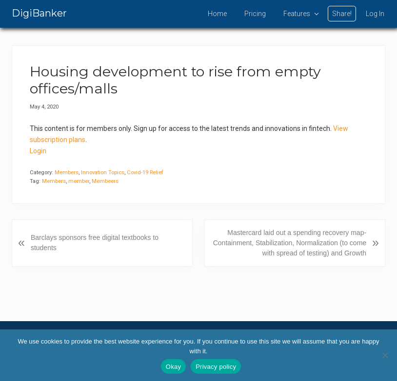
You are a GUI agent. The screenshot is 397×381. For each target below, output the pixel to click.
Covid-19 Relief (145, 172)
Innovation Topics (102, 172)
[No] (385, 355)
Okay (173, 366)
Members (67, 172)
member (78, 181)
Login (38, 151)
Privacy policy (216, 366)
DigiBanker (39, 13)
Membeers (105, 181)
